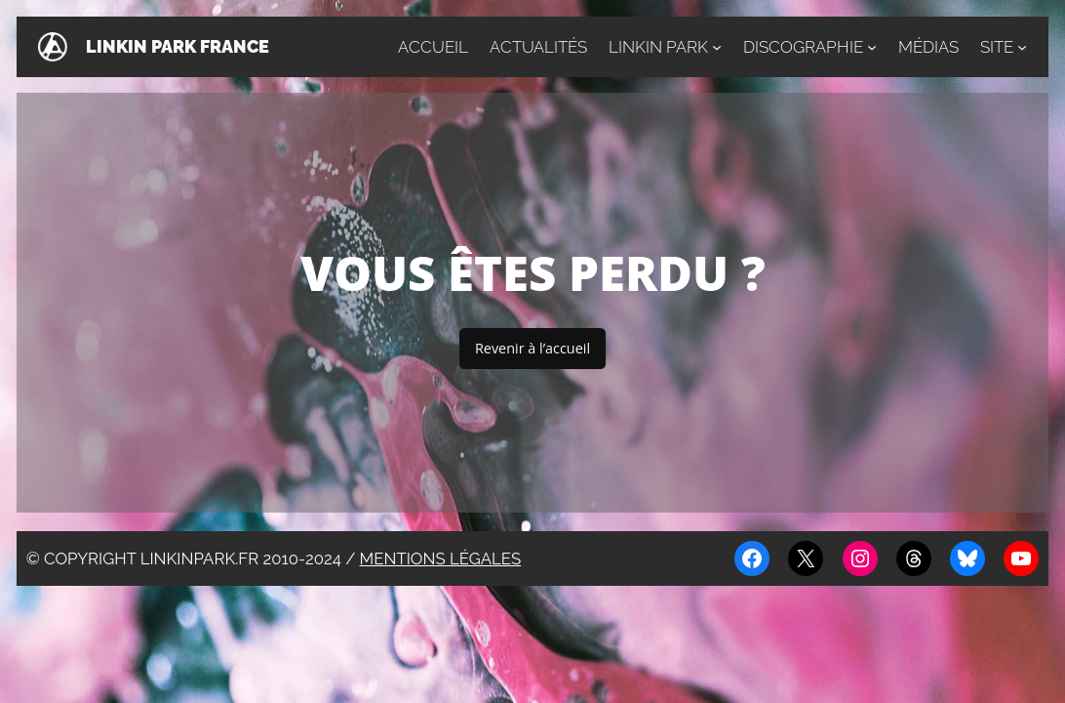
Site (996, 47)
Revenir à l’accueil (532, 348)
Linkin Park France (177, 46)
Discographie (803, 47)
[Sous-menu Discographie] (872, 47)
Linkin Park (658, 47)
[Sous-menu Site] (1022, 47)
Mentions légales (441, 558)
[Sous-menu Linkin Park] (717, 47)
